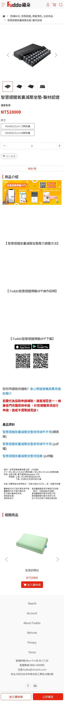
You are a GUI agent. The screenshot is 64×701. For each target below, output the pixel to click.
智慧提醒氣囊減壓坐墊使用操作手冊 (27, 431)
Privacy (32, 642)
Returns (32, 632)
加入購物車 (16, 697)
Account (32, 613)
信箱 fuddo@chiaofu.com (32, 669)
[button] (56, 55)
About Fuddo (32, 623)
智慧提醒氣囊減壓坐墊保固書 (22, 456)
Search (32, 603)
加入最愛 (9, 156)
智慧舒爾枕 (32, 570)
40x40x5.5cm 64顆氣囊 (17, 133)
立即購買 (47, 697)
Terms (32, 652)
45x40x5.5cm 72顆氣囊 (17, 126)
